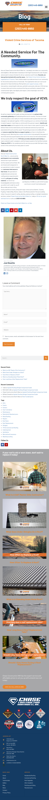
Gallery (4, 783)
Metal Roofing (6, 416)
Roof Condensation (28, 396)
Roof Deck (6, 421)
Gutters (5, 407)
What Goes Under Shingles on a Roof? (13, 372)
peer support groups (32, 84)
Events (5, 405)
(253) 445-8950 (35, 5)
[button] (46, 7)
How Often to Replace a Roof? (11, 374)
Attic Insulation (28, 783)
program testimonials (24, 134)
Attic (4, 403)
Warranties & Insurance (9, 434)
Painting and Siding (29, 785)
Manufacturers (28, 788)
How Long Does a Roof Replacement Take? (15, 379)
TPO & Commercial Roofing (10, 427)
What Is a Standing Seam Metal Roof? (13, 377)
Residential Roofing (29, 775)
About (4, 778)
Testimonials (6, 780)
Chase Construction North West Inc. (21, 196)
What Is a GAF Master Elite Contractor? (14, 370)
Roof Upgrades (28, 780)
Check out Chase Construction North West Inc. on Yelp (16, 203)
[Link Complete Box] (24, 480)
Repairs (5, 418)
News (4, 788)
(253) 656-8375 (10, 758)
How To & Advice (7, 410)
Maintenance (6, 412)
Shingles (5, 425)
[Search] (46, 358)
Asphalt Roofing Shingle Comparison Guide (19, 387)
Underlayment (7, 430)
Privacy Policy (6, 792)
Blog (4, 785)
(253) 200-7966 (10, 753)
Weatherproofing (7, 436)
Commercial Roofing (30, 778)
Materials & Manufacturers (10, 414)
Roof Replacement (8, 423)
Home (4, 775)
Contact (5, 790)
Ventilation (6, 432)
